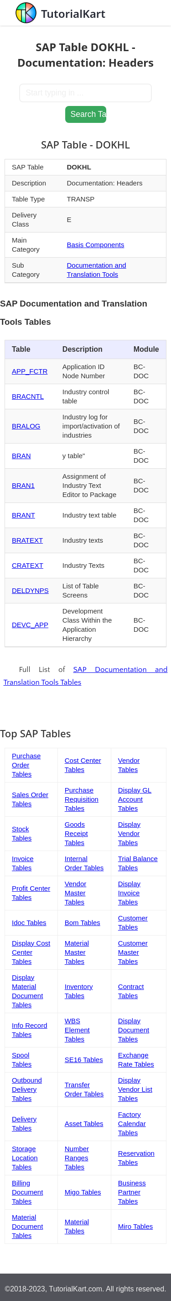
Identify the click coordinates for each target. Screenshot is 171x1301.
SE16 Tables (84, 1059)
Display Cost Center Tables (31, 952)
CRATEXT (27, 565)
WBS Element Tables (77, 1030)
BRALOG (26, 426)
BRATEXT (27, 540)
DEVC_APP (30, 625)
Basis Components (95, 245)
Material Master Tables (77, 952)
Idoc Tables (29, 922)
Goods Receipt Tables (76, 833)
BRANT (23, 515)
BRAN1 (23, 485)
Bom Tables (82, 922)
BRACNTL (28, 396)
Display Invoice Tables (129, 893)
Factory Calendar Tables (132, 1124)
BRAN (21, 456)
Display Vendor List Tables (135, 1089)
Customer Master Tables (133, 952)
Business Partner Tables (132, 1192)
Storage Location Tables (25, 1158)
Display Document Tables (133, 1030)
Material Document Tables (27, 1226)
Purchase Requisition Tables (81, 799)
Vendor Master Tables (76, 893)
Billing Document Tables (27, 1192)
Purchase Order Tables (26, 765)
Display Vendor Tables (129, 833)
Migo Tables (83, 1192)
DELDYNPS (30, 590)
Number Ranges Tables (77, 1158)
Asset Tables (84, 1123)
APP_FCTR (29, 371)
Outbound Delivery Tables (27, 1089)
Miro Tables (135, 1226)
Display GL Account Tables (134, 799)
